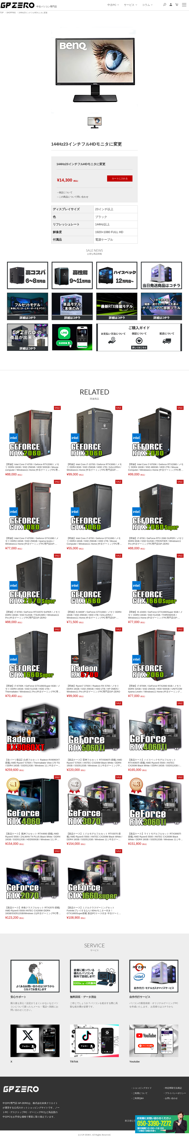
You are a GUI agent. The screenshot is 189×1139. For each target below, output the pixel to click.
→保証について (64, 192)
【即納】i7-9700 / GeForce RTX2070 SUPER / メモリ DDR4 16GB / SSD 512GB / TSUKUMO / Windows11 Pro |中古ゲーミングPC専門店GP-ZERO (32, 615)
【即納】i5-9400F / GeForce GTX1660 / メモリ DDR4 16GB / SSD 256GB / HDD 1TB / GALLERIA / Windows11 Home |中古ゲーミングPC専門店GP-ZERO (94, 616)
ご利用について (138, 1093)
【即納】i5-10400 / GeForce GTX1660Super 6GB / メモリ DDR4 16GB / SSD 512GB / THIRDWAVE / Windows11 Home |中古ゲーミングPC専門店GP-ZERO (155, 616)
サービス (130, 4)
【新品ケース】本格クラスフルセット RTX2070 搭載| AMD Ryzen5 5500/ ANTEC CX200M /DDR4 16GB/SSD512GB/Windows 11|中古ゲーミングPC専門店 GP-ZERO (33, 911)
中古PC (113, 4)
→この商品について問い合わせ (72, 197)
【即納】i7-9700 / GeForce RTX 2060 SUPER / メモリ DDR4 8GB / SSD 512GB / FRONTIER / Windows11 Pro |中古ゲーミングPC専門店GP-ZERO (156, 541)
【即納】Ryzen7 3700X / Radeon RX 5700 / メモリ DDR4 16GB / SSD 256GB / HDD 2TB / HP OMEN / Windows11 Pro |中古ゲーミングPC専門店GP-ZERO (93, 689)
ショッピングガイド (140, 1088)
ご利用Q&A (136, 1098)
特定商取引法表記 (173, 1088)
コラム (147, 4)
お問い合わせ (170, 1098)
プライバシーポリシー (175, 1093)
